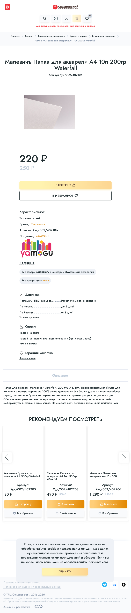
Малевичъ (38, 224)
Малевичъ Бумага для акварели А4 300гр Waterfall (22, 474)
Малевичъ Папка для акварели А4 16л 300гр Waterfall (62, 476)
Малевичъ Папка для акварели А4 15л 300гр (104, 474)
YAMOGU (42, 236)
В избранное (67, 196)
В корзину (66, 185)
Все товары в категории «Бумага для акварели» (57, 272)
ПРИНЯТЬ (65, 571)
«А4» (45, 280)
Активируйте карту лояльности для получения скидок (65, 26)
